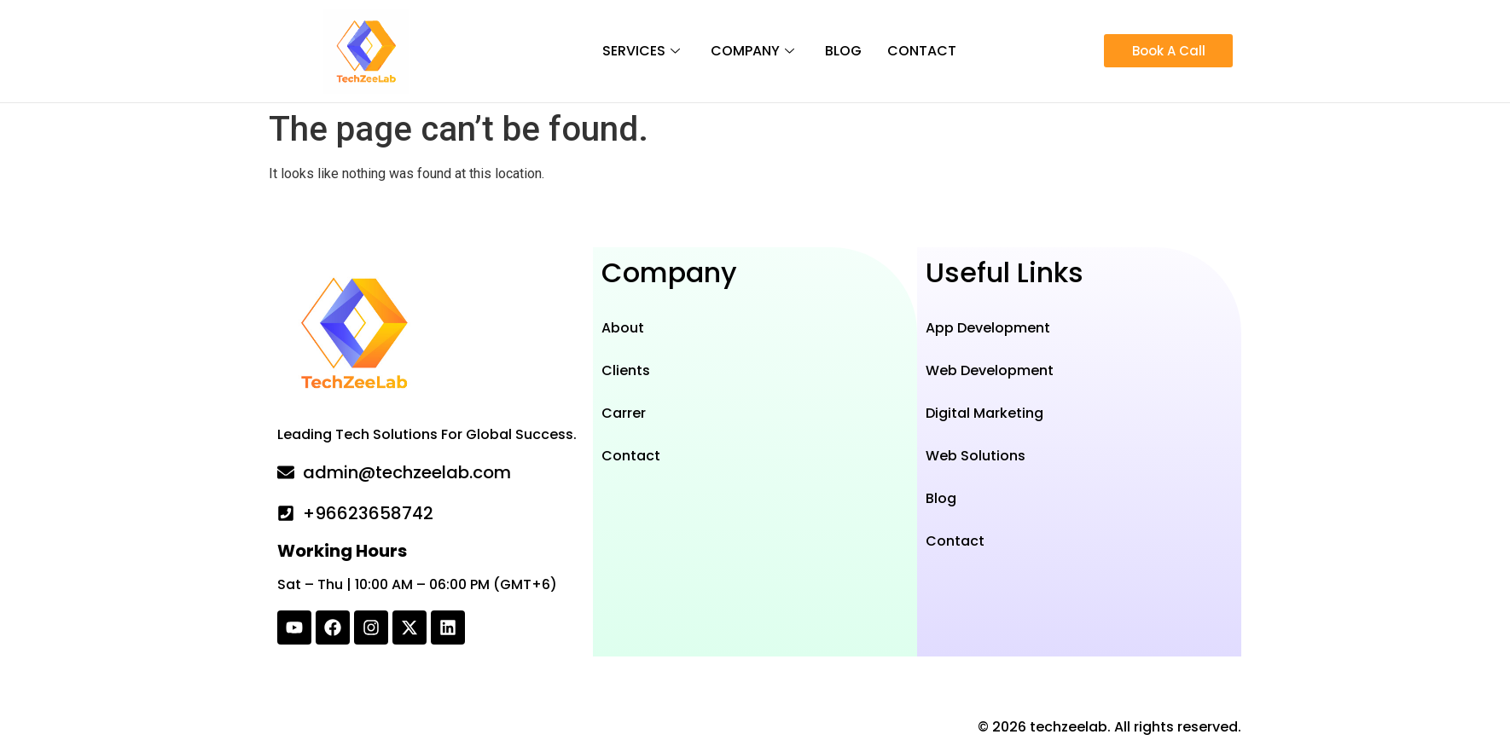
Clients (625, 370)
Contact (921, 51)
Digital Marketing (984, 413)
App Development (988, 328)
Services (641, 51)
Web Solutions (975, 456)
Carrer (623, 413)
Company (752, 51)
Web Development (990, 370)
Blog (843, 51)
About (622, 328)
